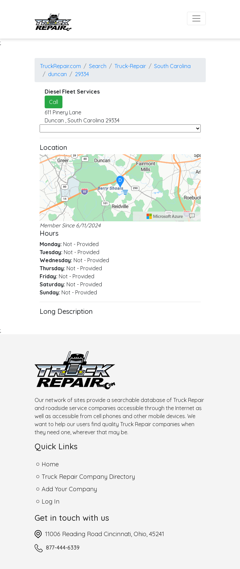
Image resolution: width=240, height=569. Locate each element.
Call (53, 102)
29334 (82, 74)
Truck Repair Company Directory (88, 476)
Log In (50, 501)
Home (50, 464)
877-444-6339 (63, 547)
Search (97, 66)
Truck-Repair (130, 66)
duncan (57, 74)
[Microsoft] (164, 216)
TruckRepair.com (60, 66)
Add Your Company (69, 489)
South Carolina (172, 66)
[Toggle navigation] (196, 18)
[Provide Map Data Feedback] (192, 216)
